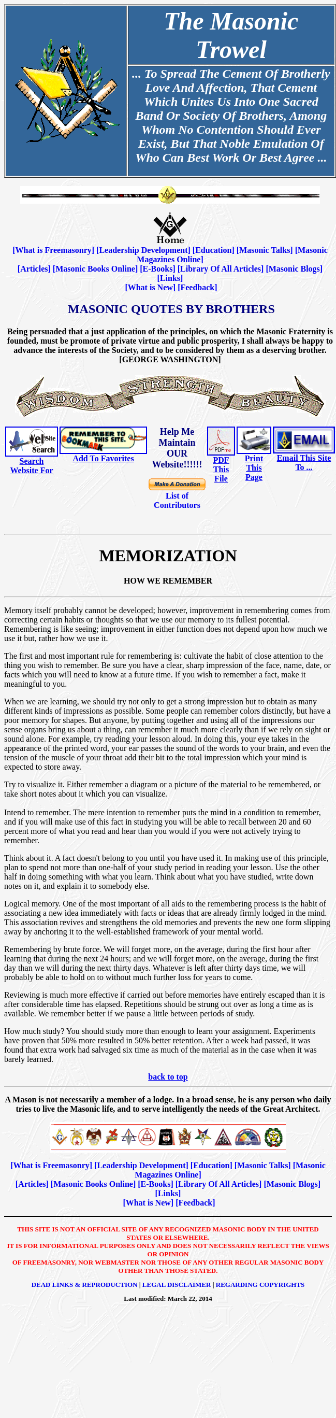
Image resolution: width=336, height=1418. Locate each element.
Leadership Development (143, 250)
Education (213, 250)
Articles (34, 268)
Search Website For (31, 466)
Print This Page (254, 467)
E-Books (158, 268)
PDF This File (221, 469)
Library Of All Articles (220, 268)
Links (170, 278)
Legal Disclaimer (176, 1284)
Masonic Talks (264, 250)
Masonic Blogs (294, 268)
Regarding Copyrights (260, 1284)
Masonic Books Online (95, 268)
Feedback (197, 287)
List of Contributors (177, 500)
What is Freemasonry (54, 250)
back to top (167, 1076)
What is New (150, 287)
